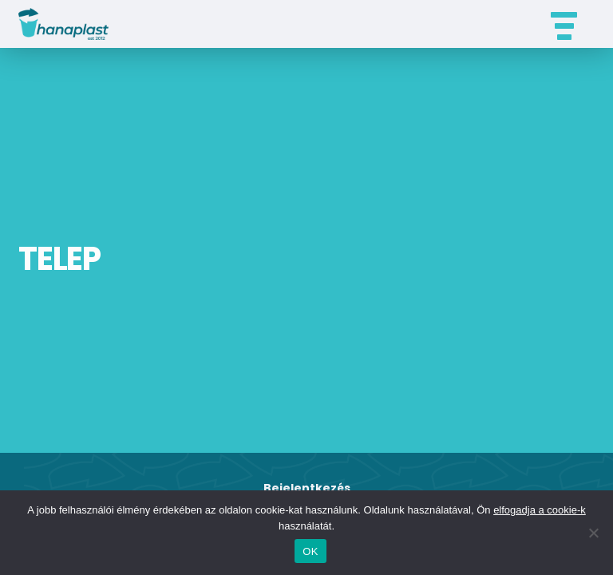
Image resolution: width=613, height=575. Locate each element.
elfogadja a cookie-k (539, 510)
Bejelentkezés (306, 488)
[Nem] (593, 533)
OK (310, 551)
